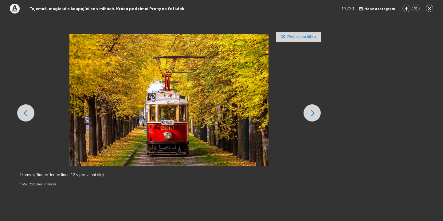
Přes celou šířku (298, 36)
